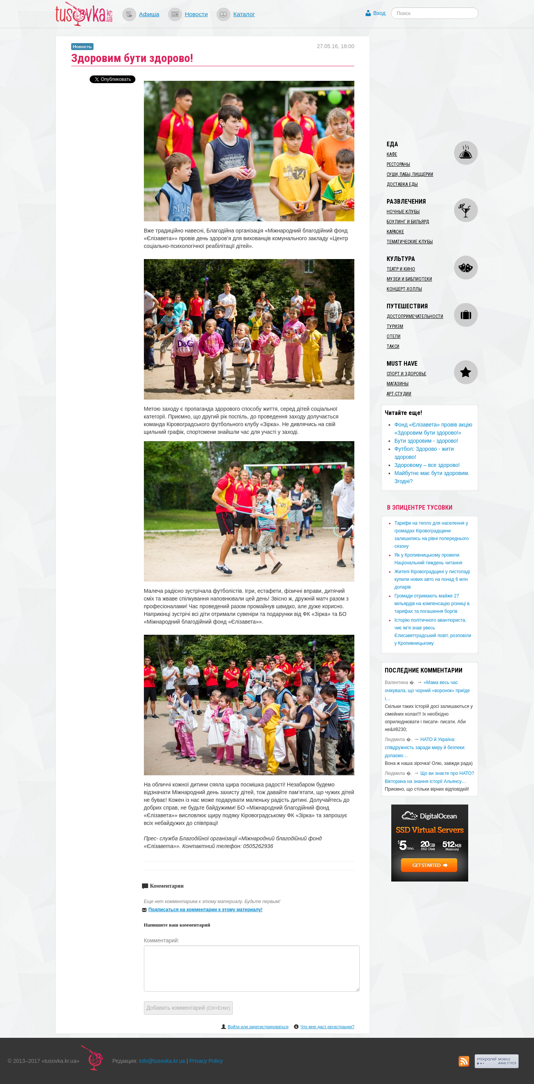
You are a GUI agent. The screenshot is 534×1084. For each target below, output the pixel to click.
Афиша (149, 14)
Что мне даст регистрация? (327, 1026)
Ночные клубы (403, 211)
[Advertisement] (438, 84)
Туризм (395, 326)
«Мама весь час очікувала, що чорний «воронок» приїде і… (427, 690)
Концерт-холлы (404, 289)
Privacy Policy (206, 1061)
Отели (393, 336)
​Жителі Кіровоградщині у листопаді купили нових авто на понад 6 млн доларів (432, 579)
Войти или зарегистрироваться (258, 1026)
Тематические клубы (410, 241)
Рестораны (398, 164)
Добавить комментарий (188, 1008)
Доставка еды (402, 184)
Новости (196, 14)
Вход (379, 13)
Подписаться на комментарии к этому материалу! (206, 909)
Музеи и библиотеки (409, 279)
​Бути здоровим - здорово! (426, 441)
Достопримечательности (415, 316)
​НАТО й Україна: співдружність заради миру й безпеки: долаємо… (425, 747)
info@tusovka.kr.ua (162, 1061)
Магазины (398, 383)
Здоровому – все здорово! (427, 465)
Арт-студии (399, 393)
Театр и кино (401, 269)
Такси (393, 346)
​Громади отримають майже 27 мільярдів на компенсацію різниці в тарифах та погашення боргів (431, 603)
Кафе (392, 154)
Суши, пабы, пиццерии (410, 174)
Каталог (244, 14)
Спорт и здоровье (406, 373)
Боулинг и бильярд (408, 221)
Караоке (395, 231)
